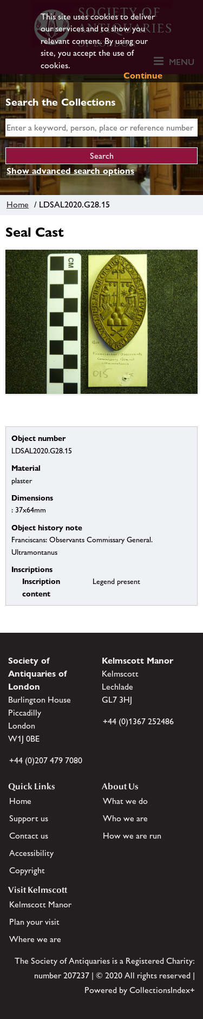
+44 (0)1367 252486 (138, 721)
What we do (125, 801)
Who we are (125, 818)
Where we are (35, 939)
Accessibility (31, 853)
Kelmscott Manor (40, 904)
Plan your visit (34, 922)
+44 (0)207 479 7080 (45, 760)
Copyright (27, 870)
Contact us (28, 835)
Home (17, 204)
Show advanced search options (70, 171)
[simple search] (101, 128)
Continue (142, 75)
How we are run (132, 835)
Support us (28, 818)
